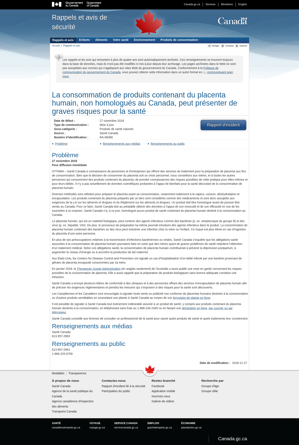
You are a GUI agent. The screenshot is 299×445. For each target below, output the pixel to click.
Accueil (56, 45)
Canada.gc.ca (192, 4)
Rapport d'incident (223, 125)
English (242, 4)
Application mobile (163, 391)
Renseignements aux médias (121, 143)
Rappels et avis (71, 45)
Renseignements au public (168, 143)
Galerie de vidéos (163, 401)
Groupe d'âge (210, 386)
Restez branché (163, 380)
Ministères (227, 4)
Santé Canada (61, 386)
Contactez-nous (114, 380)
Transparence (77, 373)
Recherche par (212, 380)
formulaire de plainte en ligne (191, 297)
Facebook (158, 386)
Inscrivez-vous (161, 396)
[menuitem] (63, 40)
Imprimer (241, 46)
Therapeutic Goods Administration (99, 268)
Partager (213, 46)
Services (211, 4)
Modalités (58, 373)
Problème (61, 143)
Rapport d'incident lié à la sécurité (123, 386)
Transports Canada (64, 411)
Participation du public (116, 391)
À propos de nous (65, 380)
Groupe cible (209, 391)
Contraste (227, 46)
